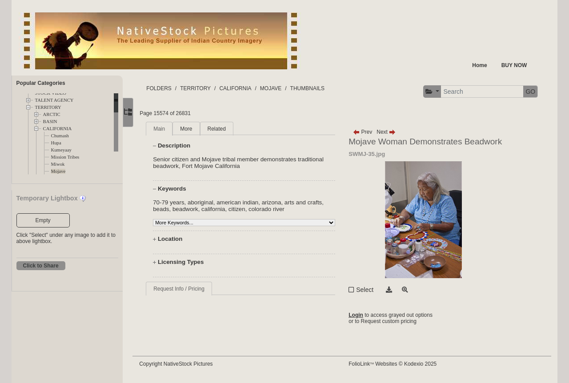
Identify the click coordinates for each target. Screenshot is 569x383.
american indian (243, 202)
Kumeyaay (61, 150)
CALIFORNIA (57, 128)
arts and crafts (308, 202)
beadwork (191, 209)
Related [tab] (222, 129)
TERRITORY (48, 107)
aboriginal (206, 202)
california (219, 209)
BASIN (50, 121)
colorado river (272, 209)
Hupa (56, 142)
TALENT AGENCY (54, 100)
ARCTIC (51, 114)
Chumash (60, 135)
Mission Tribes (65, 157)
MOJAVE (276, 88)
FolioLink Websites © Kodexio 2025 (395, 364)
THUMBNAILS (313, 88)
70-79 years (174, 202)
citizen (242, 209)
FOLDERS (164, 88)
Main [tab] (165, 129)
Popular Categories (40, 83)
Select (367, 289)
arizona (277, 202)
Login (358, 315)
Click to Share (41, 266)
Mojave (58, 171)
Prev (365, 132)
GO (530, 91)
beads (167, 209)
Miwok (58, 164)
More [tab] (192, 129)
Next (388, 132)
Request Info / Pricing (184, 289)
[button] (432, 91)
